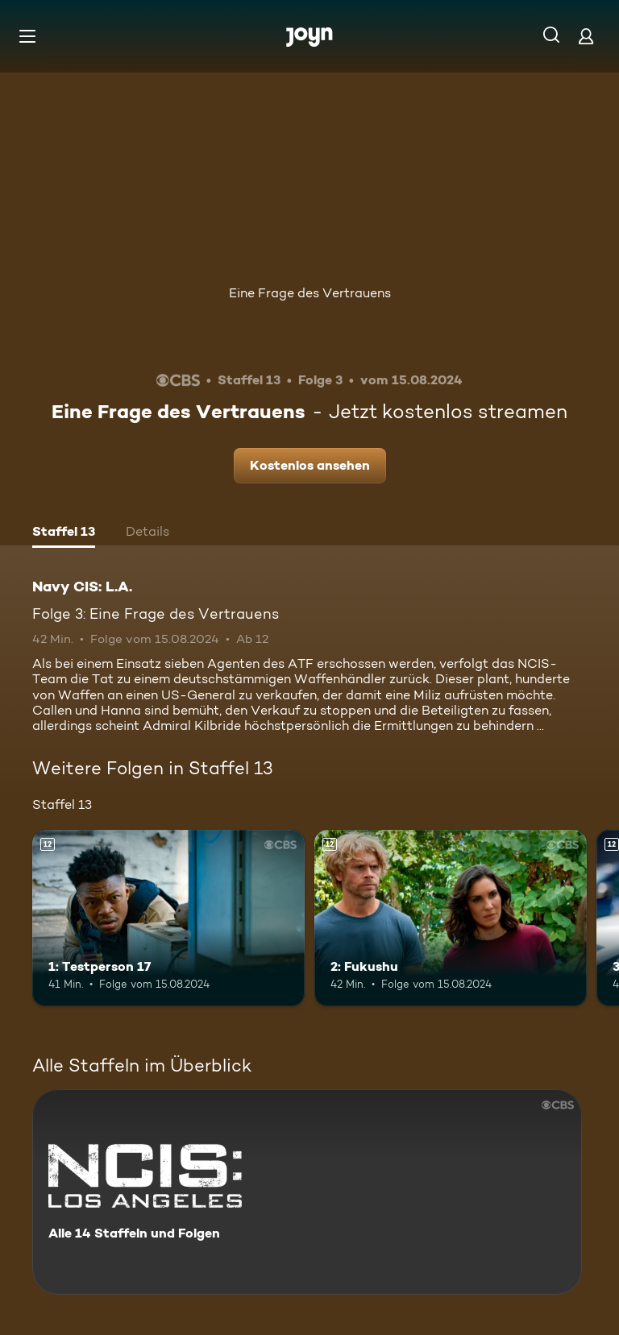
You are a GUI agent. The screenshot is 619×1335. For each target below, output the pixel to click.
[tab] (63, 533)
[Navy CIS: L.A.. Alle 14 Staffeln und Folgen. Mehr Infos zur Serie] (307, 1192)
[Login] (586, 36)
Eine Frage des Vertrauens (310, 293)
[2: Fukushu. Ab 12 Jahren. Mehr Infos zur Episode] (450, 918)
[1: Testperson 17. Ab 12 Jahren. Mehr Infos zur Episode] (168, 918)
